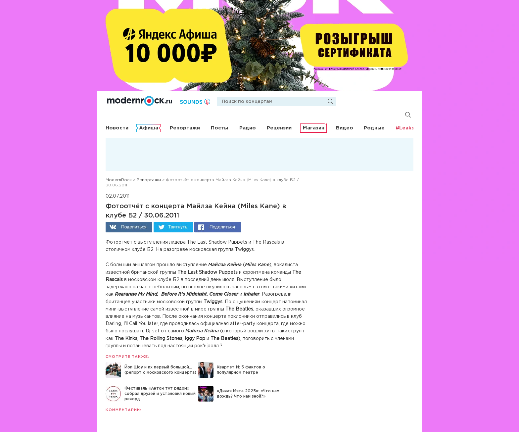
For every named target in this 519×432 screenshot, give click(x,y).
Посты (219, 128)
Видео (344, 128)
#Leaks (405, 128)
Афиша (148, 128)
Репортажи (185, 128)
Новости (117, 128)
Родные (374, 128)
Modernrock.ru (139, 101)
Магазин (313, 128)
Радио (247, 128)
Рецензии (279, 128)
